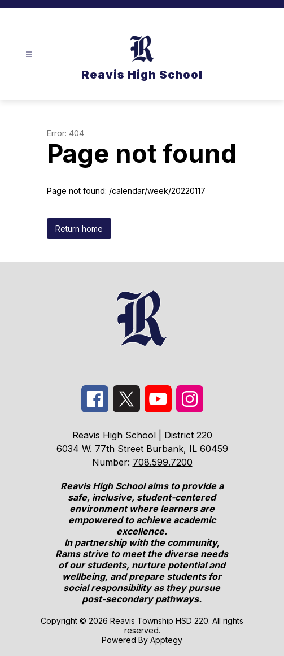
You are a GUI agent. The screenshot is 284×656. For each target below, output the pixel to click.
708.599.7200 (163, 462)
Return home (79, 228)
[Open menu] (29, 54)
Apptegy (166, 640)
